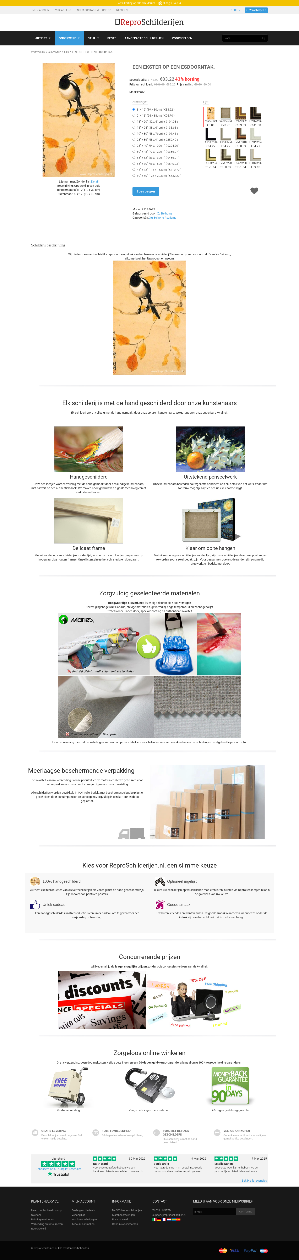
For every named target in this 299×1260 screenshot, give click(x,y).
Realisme (170, 217)
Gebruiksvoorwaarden (125, 1223)
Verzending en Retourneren (47, 1223)
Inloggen (122, 10)
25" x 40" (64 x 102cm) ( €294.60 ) (158, 145)
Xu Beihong (164, 213)
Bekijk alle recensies (254, 1180)
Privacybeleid (120, 1219)
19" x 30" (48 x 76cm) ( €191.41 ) (157, 133)
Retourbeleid (38, 1228)
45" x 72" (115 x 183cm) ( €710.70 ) (159, 169)
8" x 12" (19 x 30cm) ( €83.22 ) (156, 109)
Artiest (42, 38)
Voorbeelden (182, 38)
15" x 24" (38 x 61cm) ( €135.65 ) (157, 127)
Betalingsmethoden (42, 1219)
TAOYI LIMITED (161, 1210)
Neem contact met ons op (94, 10)
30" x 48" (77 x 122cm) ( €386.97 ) (158, 151)
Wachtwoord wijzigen (84, 1219)
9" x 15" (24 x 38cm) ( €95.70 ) (156, 115)
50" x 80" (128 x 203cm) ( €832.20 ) (159, 175)
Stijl (93, 38)
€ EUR (235, 10)
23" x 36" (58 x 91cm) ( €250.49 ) (157, 139)
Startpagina (39, 52)
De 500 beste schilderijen (127, 1210)
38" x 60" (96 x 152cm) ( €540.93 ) (158, 163)
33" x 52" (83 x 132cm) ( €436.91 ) (158, 157)
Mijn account (41, 10)
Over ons (36, 1214)
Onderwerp (69, 38)
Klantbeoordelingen (123, 1214)
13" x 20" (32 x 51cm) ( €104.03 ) (157, 121)
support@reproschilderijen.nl (169, 1214)
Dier (71, 52)
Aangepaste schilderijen (144, 38)
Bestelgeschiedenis (83, 1210)
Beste (111, 38)
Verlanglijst (64, 10)
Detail (94, 181)
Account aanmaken (83, 1223)
